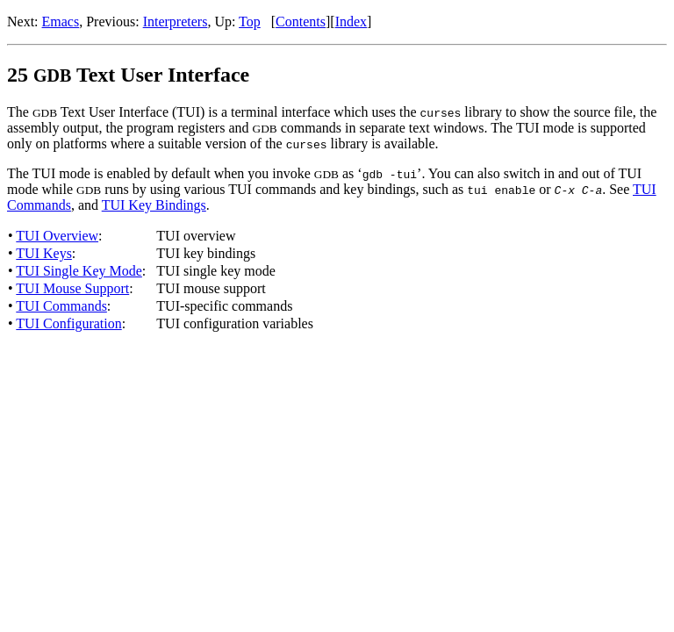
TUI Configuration (68, 323)
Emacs (61, 21)
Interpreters (175, 21)
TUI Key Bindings (154, 205)
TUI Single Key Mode (79, 270)
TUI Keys (44, 253)
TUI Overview (57, 235)
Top (250, 21)
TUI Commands (61, 305)
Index (351, 21)
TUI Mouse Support (72, 288)
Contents (301, 21)
